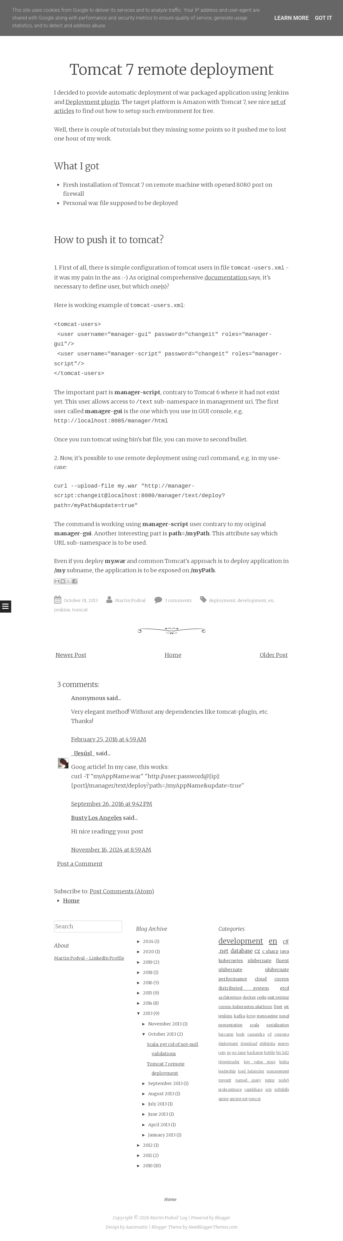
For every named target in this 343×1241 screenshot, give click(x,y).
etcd (284, 988)
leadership (227, 1071)
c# (286, 941)
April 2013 (159, 1124)
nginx (269, 1080)
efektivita (267, 1044)
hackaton (255, 1053)
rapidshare (254, 1089)
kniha (284, 1062)
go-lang (239, 1053)
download (248, 1044)
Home (173, 654)
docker (249, 997)
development (251, 600)
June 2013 (158, 1114)
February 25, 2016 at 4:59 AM (108, 739)
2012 (148, 1145)
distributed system (243, 988)
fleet (278, 1006)
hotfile (269, 1053)
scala (254, 1025)
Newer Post (71, 654)
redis (262, 997)
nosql (284, 1016)
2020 (148, 951)
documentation (226, 277)
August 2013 (161, 1093)
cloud (261, 979)
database (242, 951)
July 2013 (157, 1104)
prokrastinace (230, 1089)
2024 (148, 941)
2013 (148, 1013)
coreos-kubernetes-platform (245, 1006)
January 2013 (162, 1135)
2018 (148, 972)
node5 (284, 1080)
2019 (148, 962)
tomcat (80, 610)
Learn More (291, 18)
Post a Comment (80, 863)
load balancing (251, 1071)
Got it (323, 18)
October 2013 (162, 1034)
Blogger (223, 1218)
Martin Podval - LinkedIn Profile (89, 958)
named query (248, 1080)
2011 (147, 1155)
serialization (277, 1025)
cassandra (256, 1034)
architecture (229, 997)
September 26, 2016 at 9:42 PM (111, 803)
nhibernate (260, 960)
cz (257, 951)
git (286, 1006)
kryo (250, 1016)
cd (270, 1034)
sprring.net (239, 1099)
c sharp (270, 951)
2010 (148, 1165)
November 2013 (165, 1024)
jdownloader (229, 1062)
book (240, 1034)
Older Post (274, 654)
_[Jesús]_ (83, 753)
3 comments (178, 600)
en (270, 600)
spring (223, 1099)
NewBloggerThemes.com (213, 1227)
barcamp (225, 1034)
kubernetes (230, 960)
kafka (239, 1016)
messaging (267, 1016)
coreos (281, 979)
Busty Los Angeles (96, 817)
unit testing (278, 997)
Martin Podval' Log (168, 1218)
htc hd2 (282, 1053)
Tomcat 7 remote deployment (171, 69)
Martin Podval (130, 600)
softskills (281, 1089)
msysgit (224, 1080)
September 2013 (165, 1083)
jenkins (62, 610)
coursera (281, 1034)
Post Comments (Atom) (122, 891)
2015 (147, 993)
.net (223, 951)
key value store (260, 1062)
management (278, 1071)
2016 (148, 982)
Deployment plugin (92, 101)
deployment (222, 600)
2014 (147, 1003)
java (284, 951)
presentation (230, 1025)
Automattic (137, 1227)
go (229, 1053)
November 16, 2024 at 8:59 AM (111, 849)
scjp (268, 1089)
